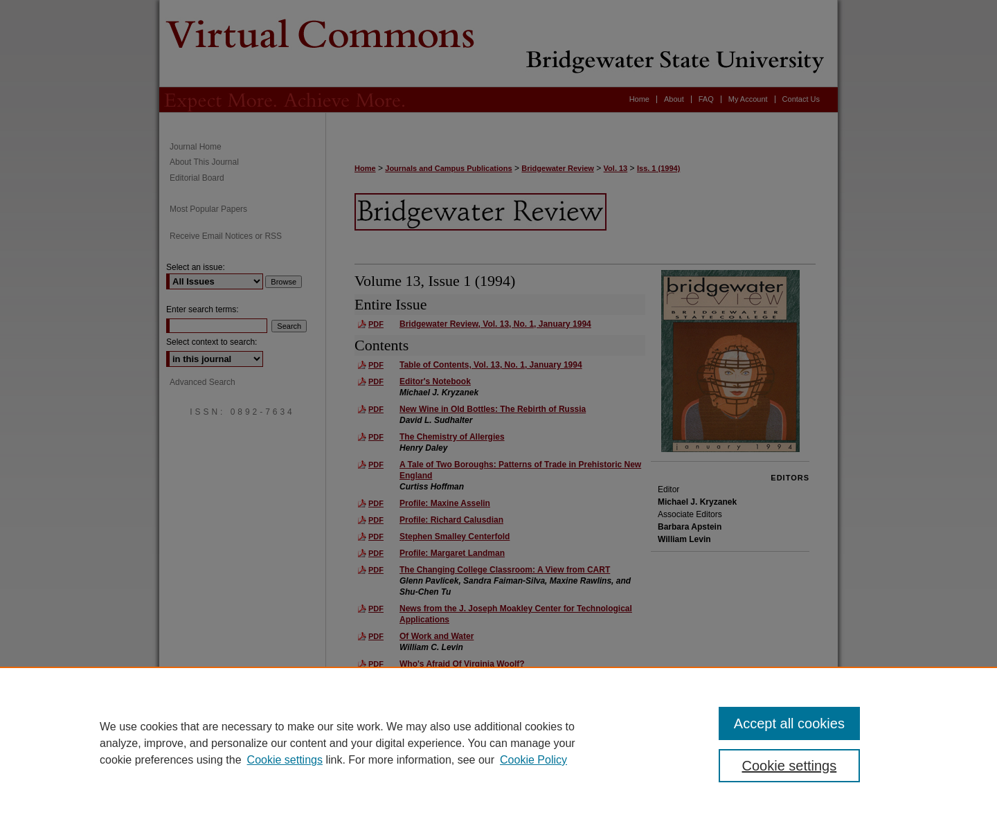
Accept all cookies (789, 723)
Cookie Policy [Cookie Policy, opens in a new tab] (533, 760)
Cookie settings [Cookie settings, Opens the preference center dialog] (789, 765)
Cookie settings (285, 760)
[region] (498, 743)
